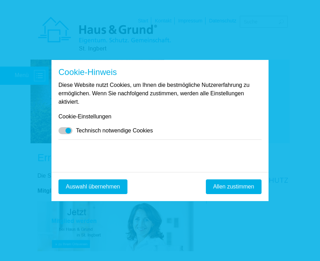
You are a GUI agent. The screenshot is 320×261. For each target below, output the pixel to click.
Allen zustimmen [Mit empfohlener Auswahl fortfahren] (233, 187)
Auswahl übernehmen (93, 187)
